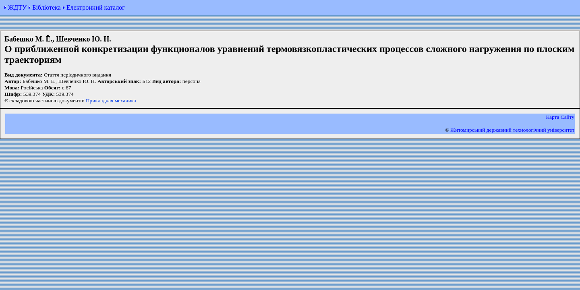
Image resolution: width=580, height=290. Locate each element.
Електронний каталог (95, 7)
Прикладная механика (111, 100)
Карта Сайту (560, 117)
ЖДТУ (17, 7)
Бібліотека (46, 7)
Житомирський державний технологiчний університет (512, 130)
